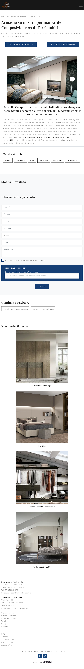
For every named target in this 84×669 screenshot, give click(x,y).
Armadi (24, 16)
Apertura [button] (57, 160)
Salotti (4, 631)
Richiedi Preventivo (63, 44)
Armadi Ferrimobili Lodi (43, 309)
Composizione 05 (35, 16)
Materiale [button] (20, 160)
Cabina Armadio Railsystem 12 (42, 506)
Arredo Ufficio (7, 645)
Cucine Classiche (8, 616)
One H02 (42, 446)
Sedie (3, 624)
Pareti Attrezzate (8, 618)
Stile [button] (32, 160)
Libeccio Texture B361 (42, 385)
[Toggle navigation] (81, 5)
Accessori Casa (7, 639)
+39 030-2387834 (11, 605)
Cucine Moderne (8, 613)
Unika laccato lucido (42, 567)
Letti (3, 634)
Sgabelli (4, 627)
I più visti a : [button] (72, 160)
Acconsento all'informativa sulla (25, 260)
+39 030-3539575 (11, 590)
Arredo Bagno (7, 642)
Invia (42, 287)
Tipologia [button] (43, 160)
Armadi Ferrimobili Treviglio (15, 309)
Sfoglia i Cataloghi (21, 44)
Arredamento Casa (14, 16)
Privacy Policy (39, 260)
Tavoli (3, 621)
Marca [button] (8, 160)
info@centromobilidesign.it (19, 593)
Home (3, 16)
